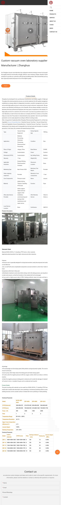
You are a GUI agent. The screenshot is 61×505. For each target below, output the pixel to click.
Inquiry (5, 85)
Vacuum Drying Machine (14, 122)
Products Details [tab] (30, 96)
